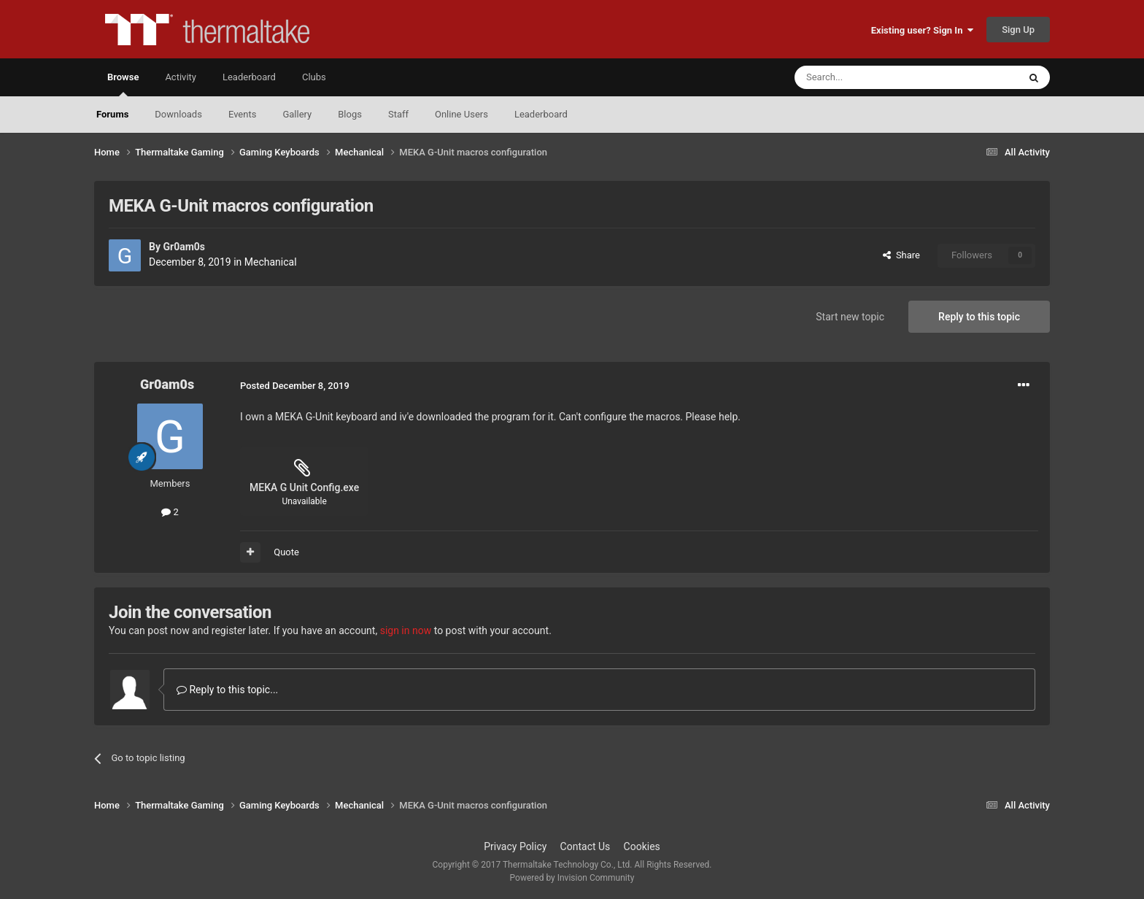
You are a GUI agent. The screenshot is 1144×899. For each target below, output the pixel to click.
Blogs (350, 114)
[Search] (872, 77)
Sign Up (1018, 29)
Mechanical (270, 262)
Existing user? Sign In (922, 30)
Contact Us (585, 846)
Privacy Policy (515, 846)
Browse (123, 84)
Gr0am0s (184, 246)
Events (242, 114)
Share (901, 255)
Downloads (178, 114)
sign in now (406, 630)
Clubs (314, 77)
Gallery (297, 114)
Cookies (642, 846)
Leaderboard (541, 114)
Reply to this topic (979, 317)
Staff (398, 114)
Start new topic (850, 317)
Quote (286, 552)
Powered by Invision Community (572, 878)
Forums (112, 114)
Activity (180, 77)
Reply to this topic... (227, 689)
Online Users (461, 114)
